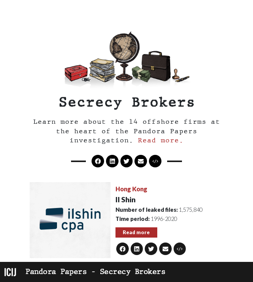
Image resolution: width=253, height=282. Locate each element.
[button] (155, 161)
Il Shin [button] (125, 199)
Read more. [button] (160, 140)
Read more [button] (136, 232)
